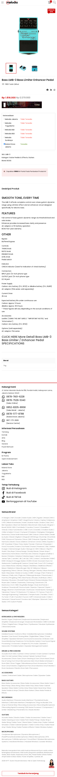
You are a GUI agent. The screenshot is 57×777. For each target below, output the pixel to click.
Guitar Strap (45, 720)
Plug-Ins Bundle (42, 702)
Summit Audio (20, 590)
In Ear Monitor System (33, 641)
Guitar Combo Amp (36, 725)
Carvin (36, 527)
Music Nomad (49, 570)
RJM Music (43, 578)
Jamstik (15, 558)
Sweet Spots (40, 590)
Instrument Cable (15, 675)
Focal (4, 546)
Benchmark (33, 525)
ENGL (44, 542)
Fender (32, 544)
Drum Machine (37, 666)
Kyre (48, 561)
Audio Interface (7, 700)
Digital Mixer (34, 636)
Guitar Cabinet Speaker (19, 725)
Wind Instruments (9, 627)
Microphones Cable (30, 675)
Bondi (4, 527)
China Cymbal (30, 654)
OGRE (31, 573)
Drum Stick (6, 663)
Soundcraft (14, 587)
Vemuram (5, 599)
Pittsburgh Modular (34, 575)
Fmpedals (47, 544)
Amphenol (6, 520)
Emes (39, 542)
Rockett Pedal (23, 580)
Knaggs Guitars (20, 561)
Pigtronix (22, 575)
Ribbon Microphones (37, 737)
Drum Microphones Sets (25, 661)
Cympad (24, 532)
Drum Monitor (49, 666)
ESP (3, 544)
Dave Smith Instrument (19, 534)
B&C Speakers (7, 525)
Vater (49, 597)
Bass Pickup (6, 686)
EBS (30, 539)
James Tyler (6, 558)
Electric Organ (7, 619)
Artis (3, 438)
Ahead (46, 518)
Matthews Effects (45, 566)
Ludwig (49, 563)
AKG (51, 518)
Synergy (50, 590)
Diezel (12, 537)
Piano (5, 624)
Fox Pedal (25, 546)
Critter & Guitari (7, 532)
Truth (12, 597)
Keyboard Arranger (17, 622)
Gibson (42, 549)
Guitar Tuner (16, 722)
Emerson (32, 542)
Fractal (33, 546)
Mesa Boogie (21, 568)
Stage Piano (23, 624)
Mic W (30, 568)
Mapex (26, 566)
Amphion (14, 520)
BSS (14, 527)
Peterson (5, 575)
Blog (3, 441)
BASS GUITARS (7, 680)
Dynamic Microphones (30, 734)
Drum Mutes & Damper (43, 661)
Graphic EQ (26, 643)
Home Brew (15, 554)
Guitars (31, 157)
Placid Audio (46, 575)
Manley (19, 566)
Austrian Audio (33, 522)
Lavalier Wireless (46, 742)
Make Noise (11, 566)
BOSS (9, 160)
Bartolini (24, 525)
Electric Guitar (19, 717)
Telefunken (23, 594)
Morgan (33, 570)
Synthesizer (33, 624)
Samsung (30, 582)
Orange (37, 573)
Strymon (11, 590)
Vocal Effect (32, 739)
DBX (30, 534)
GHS (37, 549)
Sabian (14, 582)
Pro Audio (35, 643)
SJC (12, 585)
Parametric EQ (22, 710)
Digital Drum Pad (24, 666)
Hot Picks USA (26, 554)
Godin (4, 551)
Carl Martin (21, 527)
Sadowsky (22, 582)
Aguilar (39, 518)
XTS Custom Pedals (15, 602)
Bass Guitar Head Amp (37, 688)
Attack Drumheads (14, 522)
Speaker (43, 643)
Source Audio (24, 587)
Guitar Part (24, 720)
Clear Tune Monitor (16, 530)
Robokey (5, 580)
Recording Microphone (46, 705)
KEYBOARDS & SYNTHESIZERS (13, 616)
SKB (17, 585)
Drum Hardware (8, 668)
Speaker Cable (44, 675)
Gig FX (49, 549)
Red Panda (26, 578)
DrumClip (43, 537)
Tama (13, 592)
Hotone (35, 554)
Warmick (44, 599)
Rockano (13, 580)
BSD (3, 479)
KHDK (4, 561)
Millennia (37, 568)
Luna (3, 566)
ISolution (11, 556)
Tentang (5, 432)
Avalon (42, 522)
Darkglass (41, 532)
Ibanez (4, 556)
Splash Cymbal (35, 656)
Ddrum (36, 534)
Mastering (11, 710)
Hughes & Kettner (46, 554)
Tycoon (25, 597)
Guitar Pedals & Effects (18, 157)
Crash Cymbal (42, 654)
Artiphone (51, 520)
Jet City (25, 558)
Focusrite (10, 546)
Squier (47, 587)
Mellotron (11, 568)
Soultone (5, 587)
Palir (43, 573)
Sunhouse (30, 590)
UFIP (31, 597)
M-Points (5, 456)
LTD (44, 563)
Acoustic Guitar (7, 717)
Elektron (25, 542)
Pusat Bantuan (7, 447)
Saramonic (40, 582)
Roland (32, 580)
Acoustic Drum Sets (9, 654)
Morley (39, 570)
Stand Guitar (27, 722)
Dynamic (18, 539)
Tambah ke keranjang (28, 773)
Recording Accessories (27, 705)
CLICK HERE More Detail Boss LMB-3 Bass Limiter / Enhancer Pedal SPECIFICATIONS (26, 340)
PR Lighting (13, 578)
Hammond (6, 554)
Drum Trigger (16, 663)
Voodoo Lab (26, 599)
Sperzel (41, 587)
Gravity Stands (33, 551)
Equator (50, 542)
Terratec (44, 594)
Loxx (40, 563)
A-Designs (6, 518)
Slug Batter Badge (26, 585)
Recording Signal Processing (13, 707)
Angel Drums (28, 520)
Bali (3, 476)
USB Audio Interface (17, 702)
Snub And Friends (41, 585)
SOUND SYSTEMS (8, 631)
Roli (50, 580)
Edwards (36, 539)
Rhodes (35, 578)
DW (4, 539)
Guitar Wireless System (44, 727)
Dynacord (10, 539)
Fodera (18, 546)
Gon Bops (11, 551)
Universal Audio (40, 597)
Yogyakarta (6, 473)
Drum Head (44, 658)
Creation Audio (47, 530)
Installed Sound (7, 634)
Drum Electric (12, 666)
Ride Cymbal (23, 656)
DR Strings (34, 537)
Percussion (34, 668)
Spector (34, 587)
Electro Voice (15, 542)
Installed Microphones (36, 634)
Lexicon (25, 563)
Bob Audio (42, 525)
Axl (52, 522)
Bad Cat (17, 525)
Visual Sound (15, 599)
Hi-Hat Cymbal (11, 656)
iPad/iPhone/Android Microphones (15, 737)
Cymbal (20, 654)
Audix (24, 522)
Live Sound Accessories (33, 639)
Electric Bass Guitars (26, 690)
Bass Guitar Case (47, 683)
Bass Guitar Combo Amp (19, 688)
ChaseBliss (44, 527)
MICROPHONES (8, 731)
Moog (26, 570)
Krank (35, 561)
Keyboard (17, 619)
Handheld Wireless (16, 742)
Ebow (25, 539)
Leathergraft (16, 563)
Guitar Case (46, 717)
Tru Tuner (5, 597)
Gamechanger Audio (17, 549)
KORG (29, 561)
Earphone (20, 641)
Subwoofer (6, 646)
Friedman (40, 546)
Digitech (19, 537)
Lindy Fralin (34, 563)
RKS (49, 578)
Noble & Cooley (22, 573)
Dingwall (26, 537)
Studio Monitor (34, 710)
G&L (47, 546)
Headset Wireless (31, 742)
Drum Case (16, 658)
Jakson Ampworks (42, 556)
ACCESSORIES (7, 673)
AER (34, 518)
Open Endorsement (10, 459)
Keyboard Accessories (31, 619)
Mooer (20, 570)
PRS (19, 578)
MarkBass (33, 566)
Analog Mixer (24, 636)
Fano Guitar (24, 544)
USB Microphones (19, 739)
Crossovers (16, 643)
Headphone (30, 702)
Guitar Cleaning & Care (10, 720)
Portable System (17, 646)
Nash (4, 573)
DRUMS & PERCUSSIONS (11, 651)
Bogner (50, 525)
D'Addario (32, 532)
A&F (12, 518)
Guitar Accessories (33, 717)
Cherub (4, 530)
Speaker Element (16, 639)
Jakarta (5, 470)
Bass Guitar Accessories (11, 683)
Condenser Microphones (11, 734)
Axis (47, 522)
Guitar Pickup (34, 720)
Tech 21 (48, 592)
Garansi (5, 444)
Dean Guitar (44, 534)
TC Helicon (31, 592)
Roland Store (7, 467)
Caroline (29, 527)
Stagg (4, 590)
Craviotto (37, 530)
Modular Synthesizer (47, 624)
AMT (20, 520)
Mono (14, 570)
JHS (31, 558)
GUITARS (5, 715)
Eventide (9, 544)
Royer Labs (6, 582)
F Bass (16, 544)
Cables (4, 675)
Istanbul (19, 556)
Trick (50, 594)
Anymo (37, 520)
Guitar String (6, 722)
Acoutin (18, 518)
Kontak (4, 435)
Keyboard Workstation (34, 622)
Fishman (39, 544)
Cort (30, 530)
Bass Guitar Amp (28, 686)
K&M (52, 558)
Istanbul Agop (28, 556)
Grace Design (21, 551)
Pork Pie (5, 578)
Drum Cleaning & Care (30, 658)
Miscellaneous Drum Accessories (34, 663)
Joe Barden (44, 558)
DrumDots (51, 537)
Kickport (10, 561)
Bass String (16, 686)
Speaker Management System (36, 646)
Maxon (4, 568)
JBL (20, 558)
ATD (4, 522)
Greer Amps (44, 551)
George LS (30, 549)
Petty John (14, 575)
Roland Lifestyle (42, 580)
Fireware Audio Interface (24, 700)
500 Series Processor (33, 707)
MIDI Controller (49, 622)
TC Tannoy (41, 592)
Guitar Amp (37, 722)
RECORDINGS (7, 697)
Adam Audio (27, 518)
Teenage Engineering (10, 594)
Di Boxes (46, 639)
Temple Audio (34, 594)
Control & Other (20, 634)
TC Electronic (21, 592)
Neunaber (11, 573)
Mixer (42, 636)
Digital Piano (13, 624)
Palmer (49, 573)
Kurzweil (42, 561)
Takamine (5, 592)
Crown (16, 532)
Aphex (43, 520)
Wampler (35, 599)
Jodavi (36, 558)
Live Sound (14, 636)
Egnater (44, 539)
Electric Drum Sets (21, 668)
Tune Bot (18, 597)
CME (26, 530)
